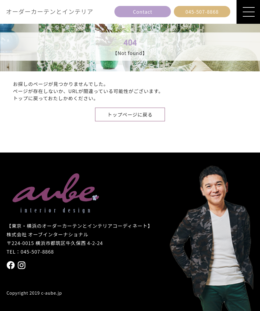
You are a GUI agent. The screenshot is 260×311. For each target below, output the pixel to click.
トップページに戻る (130, 114)
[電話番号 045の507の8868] (202, 11)
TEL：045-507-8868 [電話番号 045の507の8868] (30, 251)
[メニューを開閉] (248, 12)
